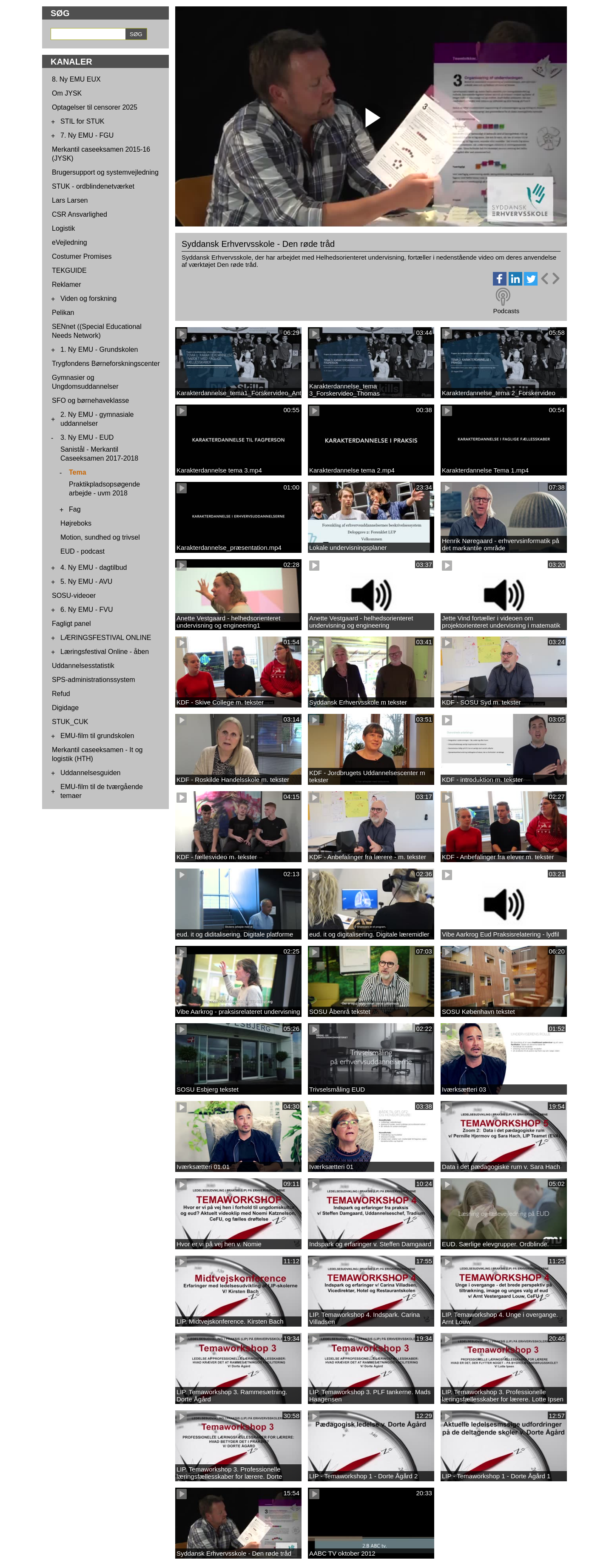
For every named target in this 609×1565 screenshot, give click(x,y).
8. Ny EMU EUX (76, 79)
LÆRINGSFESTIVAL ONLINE (105, 637)
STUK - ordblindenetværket (93, 186)
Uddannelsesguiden (90, 772)
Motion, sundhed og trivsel (100, 537)
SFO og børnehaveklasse (90, 400)
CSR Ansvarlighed (79, 214)
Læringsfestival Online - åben (104, 651)
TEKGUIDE (69, 270)
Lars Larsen (70, 200)
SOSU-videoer (74, 595)
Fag (75, 509)
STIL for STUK (82, 121)
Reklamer (66, 284)
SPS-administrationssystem (93, 679)
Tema (77, 472)
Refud (61, 693)
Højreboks (75, 523)
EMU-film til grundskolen (97, 735)
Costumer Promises (81, 256)
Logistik (63, 228)
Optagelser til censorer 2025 (94, 107)
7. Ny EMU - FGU (87, 135)
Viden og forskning (88, 298)
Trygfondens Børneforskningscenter (106, 363)
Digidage (65, 707)
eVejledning (69, 242)
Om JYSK (67, 93)
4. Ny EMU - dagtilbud (93, 567)
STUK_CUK (70, 721)
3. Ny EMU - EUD (87, 437)
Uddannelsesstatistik (83, 665)
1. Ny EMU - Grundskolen (99, 349)
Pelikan (63, 312)
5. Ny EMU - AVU (86, 581)
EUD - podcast (82, 551)
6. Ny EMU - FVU (86, 609)
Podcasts (506, 310)
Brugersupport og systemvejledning (105, 172)
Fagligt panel (71, 623)
